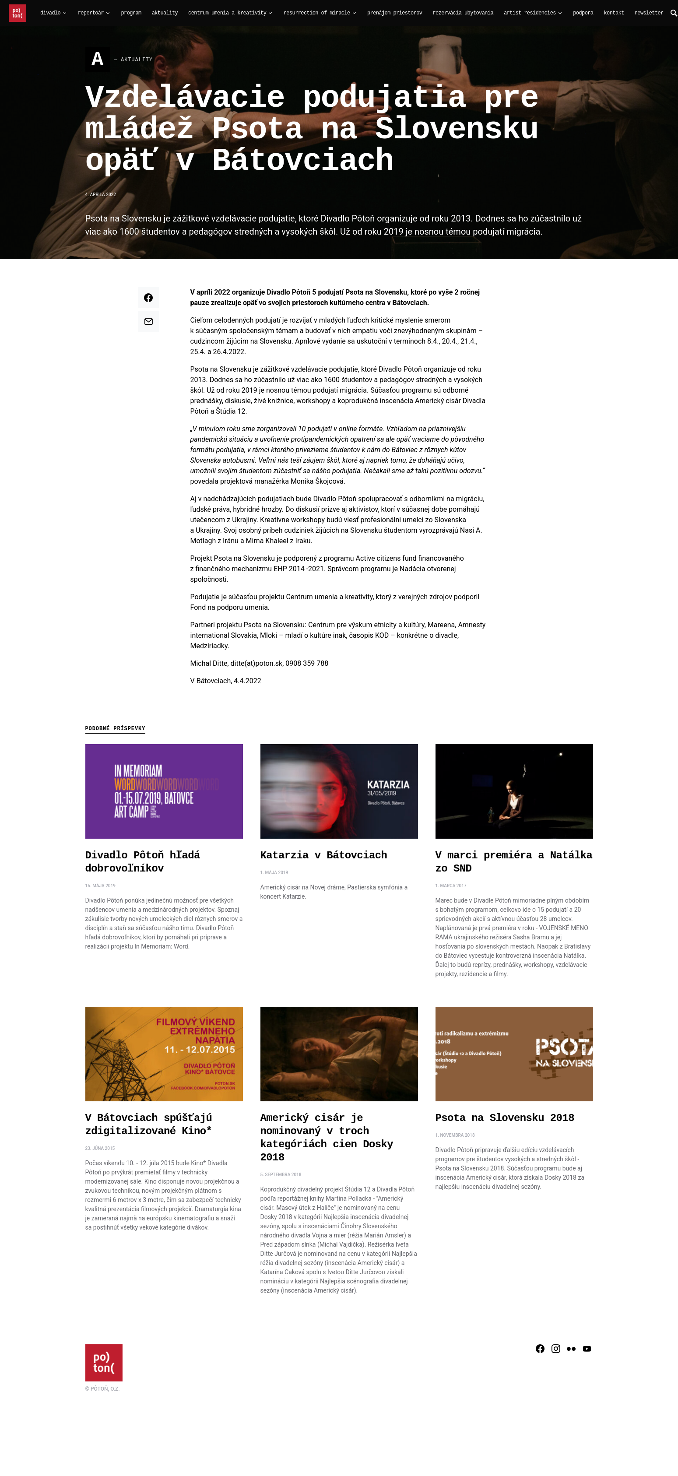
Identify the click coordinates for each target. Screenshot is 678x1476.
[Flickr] (571, 1351)
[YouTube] (587, 1351)
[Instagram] (556, 1351)
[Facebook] (540, 1351)
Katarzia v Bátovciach (323, 859)
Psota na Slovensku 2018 (505, 1121)
